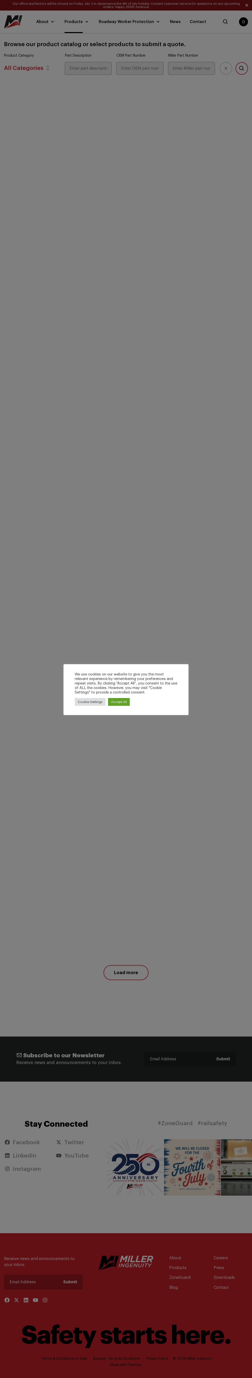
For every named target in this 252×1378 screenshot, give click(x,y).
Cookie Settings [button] (90, 702)
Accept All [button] (119, 702)
